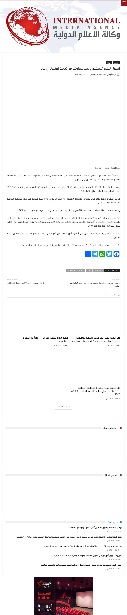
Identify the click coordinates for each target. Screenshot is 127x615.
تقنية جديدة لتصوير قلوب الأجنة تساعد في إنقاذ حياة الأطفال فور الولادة (94, 282)
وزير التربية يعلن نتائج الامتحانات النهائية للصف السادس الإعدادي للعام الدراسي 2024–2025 (25, 333)
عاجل (89, 270)
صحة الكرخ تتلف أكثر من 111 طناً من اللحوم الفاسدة (64, 331)
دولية (109, 63)
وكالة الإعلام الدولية (75, 270)
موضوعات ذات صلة (112, 294)
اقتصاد (116, 63)
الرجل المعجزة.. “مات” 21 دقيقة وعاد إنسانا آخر (33, 281)
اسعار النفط (98, 270)
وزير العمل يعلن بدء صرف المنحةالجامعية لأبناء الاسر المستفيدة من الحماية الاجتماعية (105, 334)
